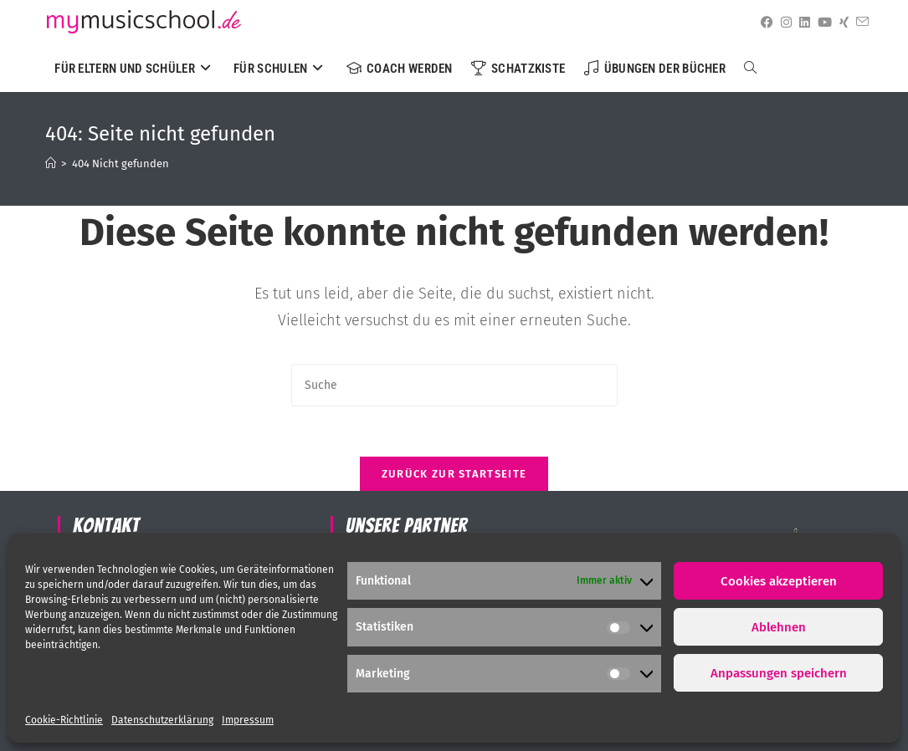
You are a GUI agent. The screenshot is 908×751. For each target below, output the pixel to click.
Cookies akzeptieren (779, 581)
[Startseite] (50, 163)
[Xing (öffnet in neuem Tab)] (841, 22)
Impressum (248, 720)
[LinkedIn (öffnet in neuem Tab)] (802, 22)
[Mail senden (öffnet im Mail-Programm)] (859, 22)
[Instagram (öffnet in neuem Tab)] (783, 22)
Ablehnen (779, 627)
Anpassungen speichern (778, 673)
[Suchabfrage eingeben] (454, 385)
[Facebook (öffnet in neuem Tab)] (764, 22)
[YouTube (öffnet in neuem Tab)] (822, 22)
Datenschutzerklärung (162, 720)
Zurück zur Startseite (454, 473)
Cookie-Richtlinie (64, 720)
